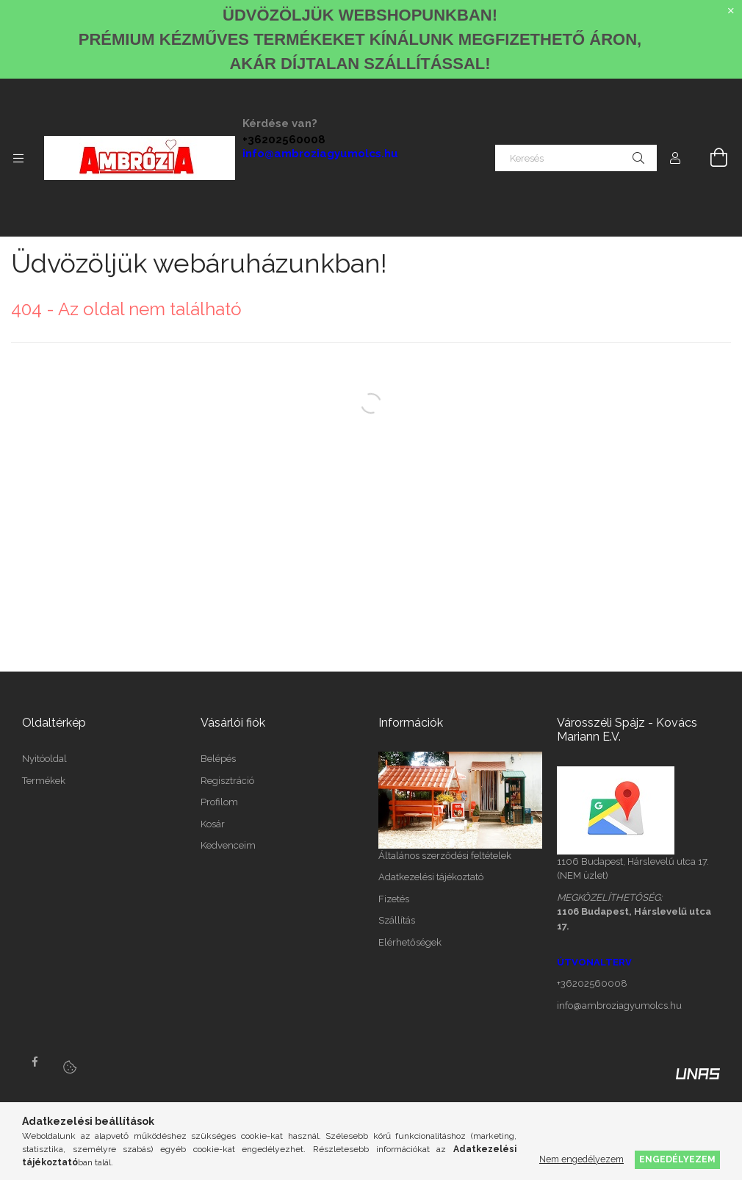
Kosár (213, 824)
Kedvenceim (228, 845)
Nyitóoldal (44, 758)
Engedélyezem (677, 1159)
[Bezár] (731, 11)
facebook (34, 1061)
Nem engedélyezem (581, 1159)
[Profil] (675, 158)
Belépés (218, 758)
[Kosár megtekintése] (710, 158)
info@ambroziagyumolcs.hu (320, 153)
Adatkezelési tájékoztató (430, 876)
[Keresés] (576, 158)
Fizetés (393, 898)
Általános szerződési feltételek (444, 855)
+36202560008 (283, 139)
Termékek (43, 780)
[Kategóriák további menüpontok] (18, 158)
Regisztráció (227, 780)
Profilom (219, 801)
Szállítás (396, 920)
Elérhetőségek (410, 942)
